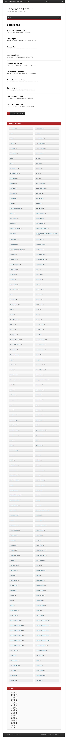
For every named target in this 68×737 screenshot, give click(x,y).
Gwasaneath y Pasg (14, 354)
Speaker (38, 610)
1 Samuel (12, 143)
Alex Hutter (39, 193)
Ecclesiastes (39, 294)
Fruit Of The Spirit (14, 319)
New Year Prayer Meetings (42, 510)
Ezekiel (11, 314)
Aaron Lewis (13, 178)
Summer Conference (15, 620)
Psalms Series (13, 570)
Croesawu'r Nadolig (40, 259)
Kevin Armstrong (14, 450)
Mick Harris (39, 490)
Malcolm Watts (13, 465)
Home (10, 1)
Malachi (38, 460)
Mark (37, 465)
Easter (11, 294)
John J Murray (13, 414)
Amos (11, 203)
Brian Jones (12, 233)
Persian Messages (14, 530)
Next (22, 113)
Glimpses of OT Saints (15, 339)
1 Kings (38, 133)
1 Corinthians (39, 128)
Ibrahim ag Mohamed (15, 379)
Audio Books (39, 208)
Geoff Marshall (39, 329)
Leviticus (38, 455)
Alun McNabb (39, 198)
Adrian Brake (13, 188)
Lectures (12, 455)
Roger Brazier (13, 590)
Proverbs (12, 560)
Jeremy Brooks (13, 399)
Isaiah (11, 384)
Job (11, 405)
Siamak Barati (39, 600)
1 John (11, 133)
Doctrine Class (39, 289)
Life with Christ (13, 55)
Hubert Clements (40, 369)
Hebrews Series (40, 364)
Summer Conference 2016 (16, 625)
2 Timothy (38, 168)
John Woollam (39, 420)
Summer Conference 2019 (42, 630)
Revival (38, 575)
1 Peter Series (39, 138)
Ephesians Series (14, 304)
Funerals (38, 319)
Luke (11, 460)
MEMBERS (43, 734)
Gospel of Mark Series (15, 344)
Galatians (12, 324)
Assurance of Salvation (15, 208)
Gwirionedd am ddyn (15, 96)
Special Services (13, 615)
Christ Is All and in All (15, 104)
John (11, 410)
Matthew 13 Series (14, 480)
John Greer (39, 410)
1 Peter (11, 138)
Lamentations (39, 450)
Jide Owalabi (39, 399)
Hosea (11, 369)
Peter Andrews (39, 530)
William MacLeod (40, 675)
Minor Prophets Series (15, 495)
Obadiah (12, 520)
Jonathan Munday (14, 430)
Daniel (37, 269)
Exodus (38, 309)
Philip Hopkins (39, 545)
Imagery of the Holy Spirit (42, 379)
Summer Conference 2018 (16, 630)
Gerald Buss (39, 334)
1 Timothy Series (40, 148)
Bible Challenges (40, 213)
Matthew (38, 475)
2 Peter (11, 163)
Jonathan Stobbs (40, 435)
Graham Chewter (40, 349)
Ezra (37, 314)
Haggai (11, 359)
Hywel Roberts (13, 374)
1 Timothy (12, 148)
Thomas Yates (39, 655)
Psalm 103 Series (40, 560)
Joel (37, 405)
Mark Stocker (13, 470)
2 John (11, 158)
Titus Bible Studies (14, 665)
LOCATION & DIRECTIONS (54, 734)
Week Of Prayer (13, 675)
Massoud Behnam (14, 475)
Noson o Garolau (14, 515)
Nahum (38, 500)
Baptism (12, 213)
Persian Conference (41, 525)
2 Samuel (38, 163)
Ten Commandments (41, 650)
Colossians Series (40, 254)
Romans (12, 595)
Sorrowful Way (13, 610)
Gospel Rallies (13, 349)
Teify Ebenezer (13, 650)
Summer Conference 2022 (42, 635)
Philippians (12, 550)
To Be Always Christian (15, 80)
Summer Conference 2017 (42, 625)
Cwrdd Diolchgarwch (15, 264)
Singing (11, 605)
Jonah (37, 425)
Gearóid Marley (40, 324)
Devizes (38, 284)
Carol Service (39, 239)
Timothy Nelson (13, 660)
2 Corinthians (39, 153)
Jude (37, 440)
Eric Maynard (39, 304)
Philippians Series (40, 550)
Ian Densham (39, 374)
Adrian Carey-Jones (40, 188)
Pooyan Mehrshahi (40, 555)
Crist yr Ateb (12, 47)
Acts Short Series (40, 183)
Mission (38, 495)
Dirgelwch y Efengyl (14, 63)
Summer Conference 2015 (42, 620)
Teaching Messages (40, 645)
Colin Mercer (39, 249)
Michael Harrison (40, 485)
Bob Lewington (39, 223)
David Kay (12, 279)
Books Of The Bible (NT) (17, 1)
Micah (11, 485)
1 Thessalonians (40, 143)
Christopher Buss (40, 244)
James (11, 390)
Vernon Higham (40, 670)
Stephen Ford (39, 615)
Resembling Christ (40, 570)
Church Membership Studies (16, 249)
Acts (37, 178)
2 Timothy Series (14, 173)
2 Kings (38, 158)
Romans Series (39, 595)
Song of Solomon (40, 605)
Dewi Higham (13, 289)
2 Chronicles (13, 153)
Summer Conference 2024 (42, 640)
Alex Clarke (12, 193)
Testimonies (13, 655)
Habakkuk (38, 354)
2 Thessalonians (13, 168)
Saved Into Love (13, 88)
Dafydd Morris (13, 269)
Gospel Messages (40, 339)
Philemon (12, 540)
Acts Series (12, 183)
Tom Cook (12, 670)
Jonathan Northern (40, 430)
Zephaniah (38, 680)
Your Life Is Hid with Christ (17, 30)
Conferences (13, 259)
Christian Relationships (15, 72)
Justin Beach (39, 445)
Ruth (11, 600)
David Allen (12, 274)
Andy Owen (39, 203)
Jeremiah (38, 394)
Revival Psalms (13, 580)
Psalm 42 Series (13, 565)
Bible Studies (13, 218)
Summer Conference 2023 (16, 640)
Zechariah (12, 680)
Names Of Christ (14, 505)
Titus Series (39, 665)
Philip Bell (38, 540)
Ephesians (38, 299)
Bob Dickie (12, 223)
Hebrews (12, 364)
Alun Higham (13, 198)
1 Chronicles (13, 128)
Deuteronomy (13, 284)
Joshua (11, 440)
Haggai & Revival (40, 359)
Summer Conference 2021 (16, 635)
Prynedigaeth (12, 39)
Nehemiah (38, 505)
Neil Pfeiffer (13, 510)
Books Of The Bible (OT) (41, 228)
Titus (37, 660)
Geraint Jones (13, 334)
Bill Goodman (39, 218)
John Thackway (13, 420)
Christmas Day (13, 244)
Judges (11, 445)
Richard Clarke (13, 585)
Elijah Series (13, 299)
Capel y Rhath (13, 239)
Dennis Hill (38, 279)
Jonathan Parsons (14, 435)
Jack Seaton (39, 384)
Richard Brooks (39, 580)
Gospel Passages (40, 344)
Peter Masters (13, 535)
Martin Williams (39, 470)
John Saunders (39, 414)
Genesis (12, 329)
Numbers (38, 515)
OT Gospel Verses (14, 525)
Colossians (12, 254)
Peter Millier (39, 535)
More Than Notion (14, 500)
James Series (39, 390)
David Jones (39, 274)
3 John (37, 173)
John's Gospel (13, 425)
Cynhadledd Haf (40, 264)
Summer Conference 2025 (16, 645)
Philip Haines (13, 545)
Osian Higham (39, 520)
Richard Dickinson (40, 585)
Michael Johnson (14, 490)
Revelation (12, 575)
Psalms (38, 565)
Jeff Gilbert (12, 394)
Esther (11, 309)
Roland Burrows (40, 590)
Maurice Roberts (40, 480)
